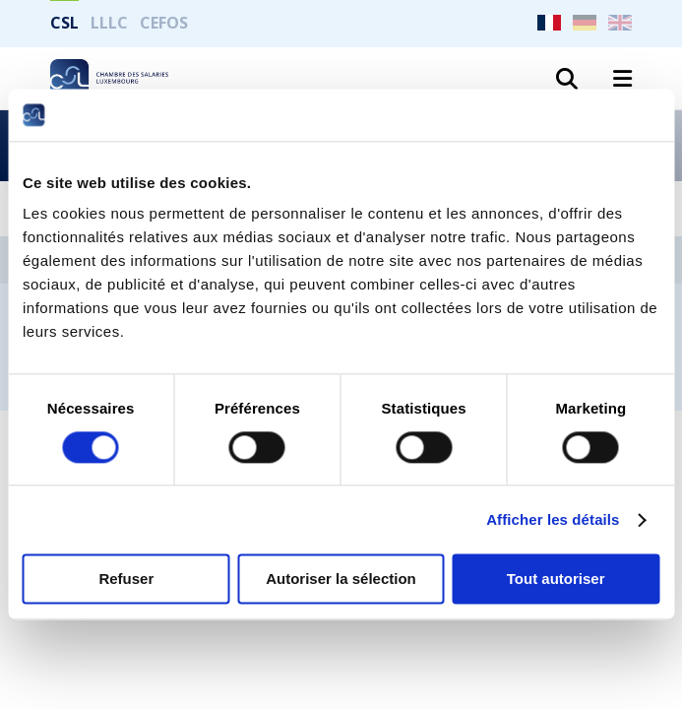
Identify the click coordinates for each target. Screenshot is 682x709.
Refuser (126, 579)
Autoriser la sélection (341, 579)
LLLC (109, 22)
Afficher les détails (552, 519)
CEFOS (164, 22)
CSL (64, 22)
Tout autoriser (556, 579)
